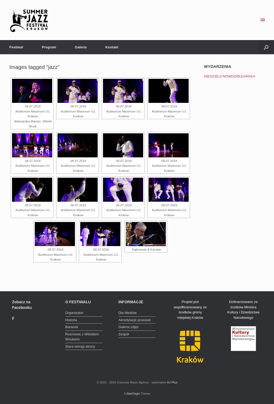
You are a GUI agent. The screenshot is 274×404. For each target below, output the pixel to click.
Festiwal (16, 47)
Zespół (124, 334)
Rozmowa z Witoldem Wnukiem (82, 336)
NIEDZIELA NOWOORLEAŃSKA (229, 76)
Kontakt (111, 47)
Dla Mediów (128, 313)
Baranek (71, 327)
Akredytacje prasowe (135, 320)
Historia (71, 320)
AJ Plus (172, 382)
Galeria (81, 47)
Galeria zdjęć (129, 327)
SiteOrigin (133, 393)
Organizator (74, 313)
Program (49, 47)
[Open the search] (266, 47)
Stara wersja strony (80, 346)
